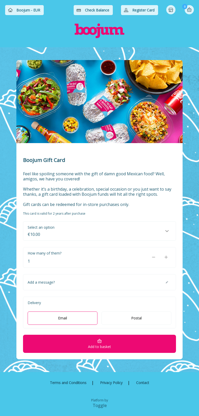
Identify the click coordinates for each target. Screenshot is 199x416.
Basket (189, 9)
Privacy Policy (111, 382)
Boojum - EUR (28, 10)
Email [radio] (62, 318)
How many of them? (44, 253)
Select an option (41, 227)
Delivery (34, 302)
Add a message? (41, 282)
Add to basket (99, 346)
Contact (142, 382)
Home (171, 10)
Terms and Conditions (68, 382)
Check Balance (97, 10)
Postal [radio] (136, 318)
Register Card (143, 10)
